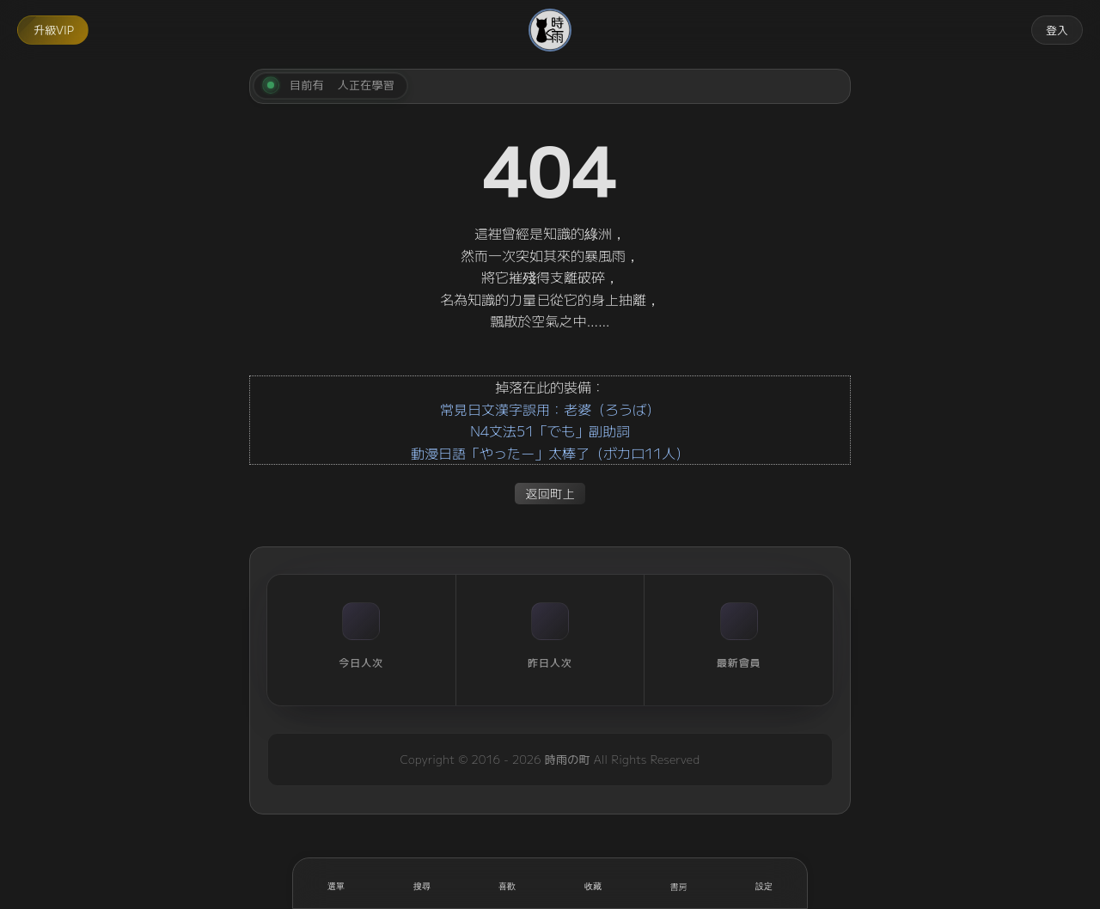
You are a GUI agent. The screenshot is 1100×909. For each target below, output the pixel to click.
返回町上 (550, 493)
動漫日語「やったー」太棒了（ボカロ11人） (550, 452)
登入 (1057, 29)
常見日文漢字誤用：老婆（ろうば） (550, 409)
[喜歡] (507, 883)
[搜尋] (422, 883)
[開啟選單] (336, 883)
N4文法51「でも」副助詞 (550, 430)
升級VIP (54, 29)
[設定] (764, 883)
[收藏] (593, 883)
